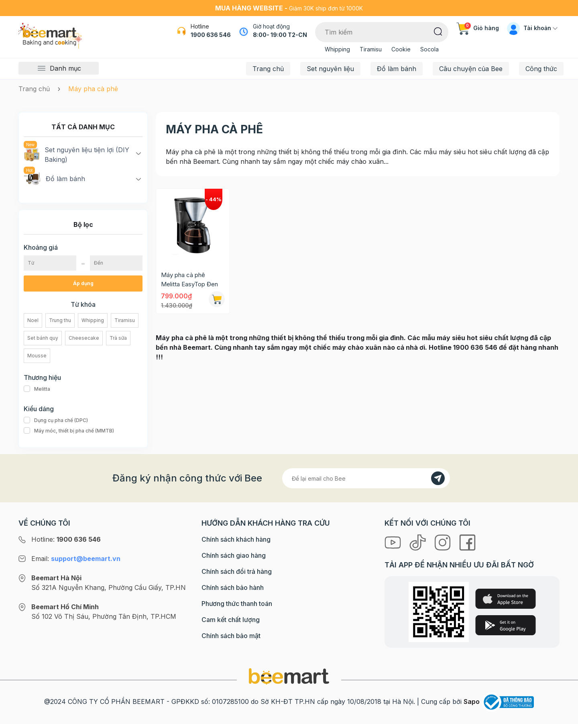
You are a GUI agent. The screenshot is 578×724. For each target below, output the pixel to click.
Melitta (37, 389)
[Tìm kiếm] (438, 31)
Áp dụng (83, 283)
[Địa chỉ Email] (366, 478)
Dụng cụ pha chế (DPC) (56, 420)
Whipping (337, 49)
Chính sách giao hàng (233, 555)
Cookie (401, 49)
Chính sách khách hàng (236, 539)
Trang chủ (268, 69)
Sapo (472, 701)
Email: (75, 559)
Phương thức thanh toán (236, 604)
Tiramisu (371, 49)
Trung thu (60, 320)
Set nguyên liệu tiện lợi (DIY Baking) (76, 154)
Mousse (37, 356)
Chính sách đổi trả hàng (236, 571)
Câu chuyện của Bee (471, 69)
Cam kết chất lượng (230, 620)
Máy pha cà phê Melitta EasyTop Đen (189, 279)
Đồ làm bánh (396, 69)
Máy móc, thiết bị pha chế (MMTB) (69, 430)
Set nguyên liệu (330, 69)
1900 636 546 (211, 34)
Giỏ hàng (477, 27)
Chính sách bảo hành (232, 587)
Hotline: (66, 539)
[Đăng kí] (438, 478)
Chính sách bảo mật (231, 636)
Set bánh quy (42, 338)
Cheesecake (84, 338)
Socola (429, 49)
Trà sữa (118, 338)
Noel (33, 320)
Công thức (541, 69)
